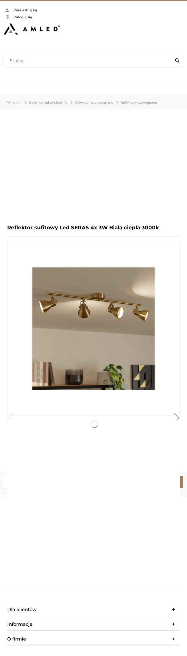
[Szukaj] (177, 61)
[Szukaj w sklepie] (89, 61)
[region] (93, 163)
